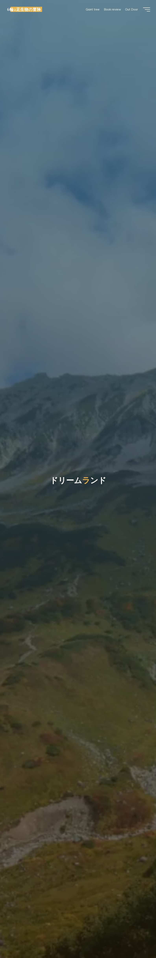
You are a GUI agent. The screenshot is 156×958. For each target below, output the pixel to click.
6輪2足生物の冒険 (24, 9)
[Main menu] (146, 9)
